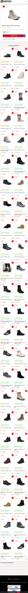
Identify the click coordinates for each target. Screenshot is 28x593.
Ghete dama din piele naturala (17, 566)
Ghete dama (4, 572)
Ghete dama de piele (19, 569)
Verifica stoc (17, 36)
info (12, 88)
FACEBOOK (10, 579)
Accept (18, 592)
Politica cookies (23, 582)
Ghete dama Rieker (5, 566)
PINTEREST (16, 579)
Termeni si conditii (4, 582)
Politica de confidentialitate (14, 582)
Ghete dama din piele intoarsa (8, 569)
